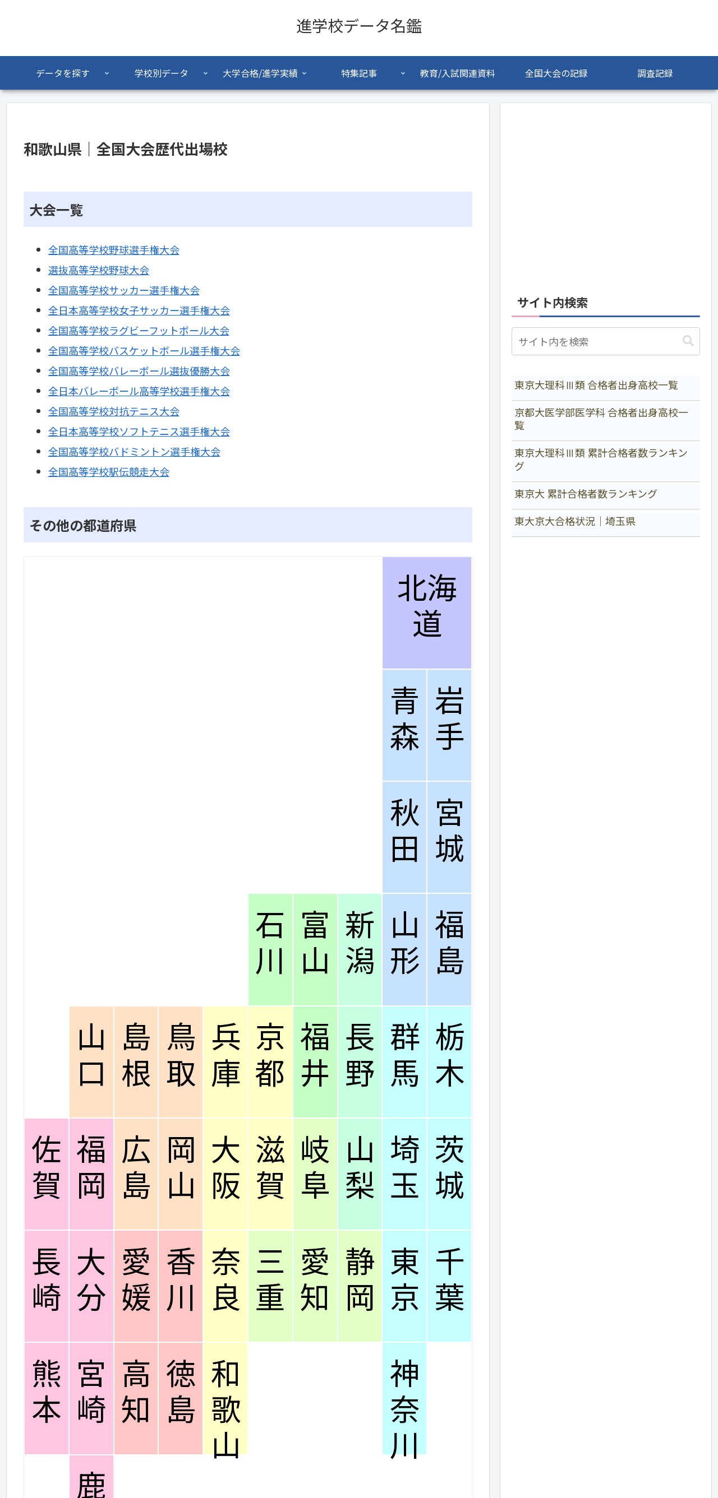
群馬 (405, 1054)
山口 (91, 1054)
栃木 (449, 1054)
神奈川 (405, 1409)
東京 (405, 1279)
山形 (405, 942)
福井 (315, 1054)
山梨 (360, 1167)
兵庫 (226, 1054)
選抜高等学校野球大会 (98, 269)
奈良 (226, 1279)
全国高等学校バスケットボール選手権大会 (144, 350)
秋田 (405, 830)
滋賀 (270, 1167)
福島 (449, 942)
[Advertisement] (606, 192)
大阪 (226, 1167)
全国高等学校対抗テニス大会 (114, 411)
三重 (270, 1279)
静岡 (360, 1279)
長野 (360, 1054)
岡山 (181, 1167)
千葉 (449, 1279)
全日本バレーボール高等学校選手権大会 (139, 390)
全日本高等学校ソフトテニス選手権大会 (139, 431)
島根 (136, 1054)
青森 (405, 718)
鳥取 (181, 1054)
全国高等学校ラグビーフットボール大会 (138, 330)
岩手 (449, 718)
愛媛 (136, 1279)
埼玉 (405, 1167)
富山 (315, 942)
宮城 (449, 830)
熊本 (46, 1391)
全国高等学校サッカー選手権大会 (124, 289)
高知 (136, 1391)
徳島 (181, 1391)
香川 (181, 1279)
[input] (606, 341)
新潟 (360, 942)
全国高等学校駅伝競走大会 (108, 471)
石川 (270, 942)
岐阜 (315, 1167)
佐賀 (46, 1167)
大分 (91, 1279)
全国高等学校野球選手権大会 (114, 249)
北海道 (427, 605)
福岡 (91, 1167)
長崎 (46, 1279)
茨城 (449, 1167)
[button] (688, 341)
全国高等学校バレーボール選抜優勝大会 (139, 370)
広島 (136, 1167)
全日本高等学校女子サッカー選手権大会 (139, 310)
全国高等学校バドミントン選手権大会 (134, 451)
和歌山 (226, 1409)
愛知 (315, 1279)
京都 (270, 1054)
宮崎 (91, 1391)
